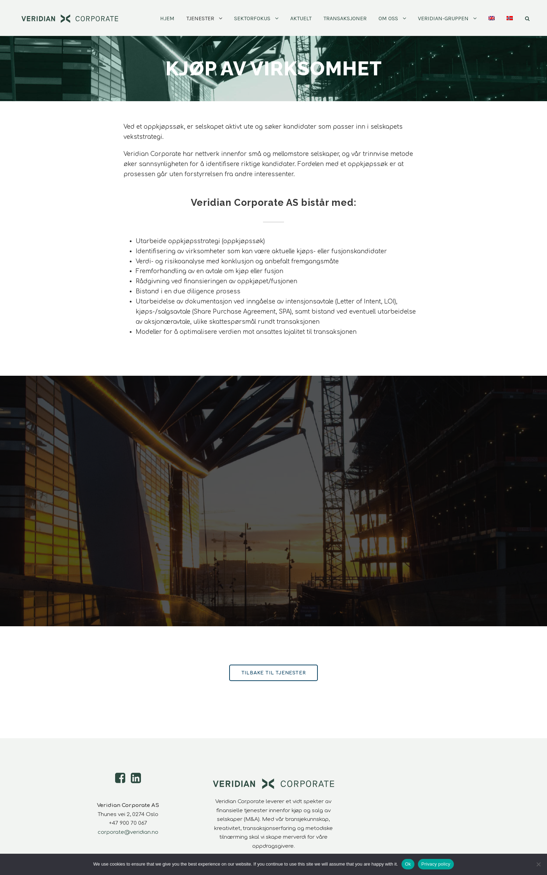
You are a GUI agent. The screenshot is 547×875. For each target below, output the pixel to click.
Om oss (388, 18)
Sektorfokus (252, 18)
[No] (538, 864)
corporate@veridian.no (128, 832)
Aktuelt (301, 18)
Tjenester (200, 18)
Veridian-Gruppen (443, 18)
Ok (408, 864)
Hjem (167, 18)
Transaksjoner (345, 18)
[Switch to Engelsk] (491, 25)
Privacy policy (435, 864)
